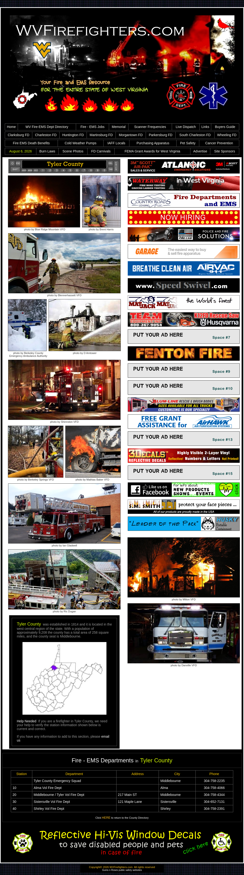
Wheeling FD (227, 135)
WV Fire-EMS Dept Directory (46, 127)
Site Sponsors (224, 151)
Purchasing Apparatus (153, 143)
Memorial (119, 127)
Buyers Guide (225, 127)
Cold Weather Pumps (80, 143)
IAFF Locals (116, 143)
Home (11, 127)
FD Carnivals (101, 151)
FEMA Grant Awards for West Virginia (152, 151)
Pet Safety (188, 143)
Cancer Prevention (219, 143)
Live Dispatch (186, 127)
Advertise (200, 151)
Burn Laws (47, 151)
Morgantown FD (131, 135)
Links (205, 127)
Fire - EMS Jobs (92, 127)
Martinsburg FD (101, 135)
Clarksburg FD (18, 135)
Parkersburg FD (160, 135)
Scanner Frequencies (150, 127)
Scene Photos (72, 151)
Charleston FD (45, 135)
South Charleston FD (195, 135)
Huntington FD (73, 135)
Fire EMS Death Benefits (31, 143)
